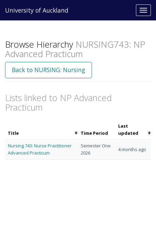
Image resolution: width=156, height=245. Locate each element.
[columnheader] (41, 130)
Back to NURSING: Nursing (48, 70)
